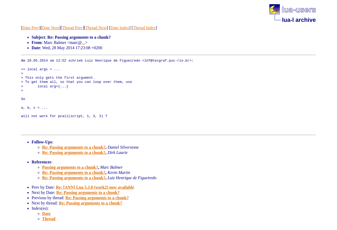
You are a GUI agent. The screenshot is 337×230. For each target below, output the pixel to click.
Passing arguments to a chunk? (70, 167)
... (83, 42)
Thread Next (96, 28)
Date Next (50, 28)
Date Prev (30, 28)
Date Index (120, 28)
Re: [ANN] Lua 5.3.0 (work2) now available (95, 187)
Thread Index (144, 28)
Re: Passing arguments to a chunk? (73, 147)
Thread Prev (72, 28)
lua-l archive (299, 20)
